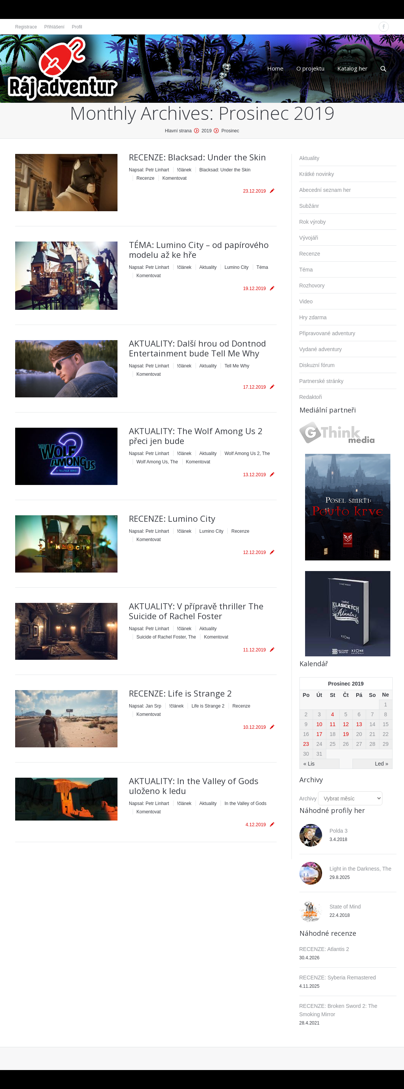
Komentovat (174, 178)
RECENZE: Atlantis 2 (324, 949)
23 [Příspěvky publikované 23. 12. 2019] (306, 744)
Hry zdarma (313, 317)
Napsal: (149, 170)
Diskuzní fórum (317, 365)
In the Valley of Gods (245, 803)
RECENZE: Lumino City (172, 518)
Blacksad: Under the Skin (225, 170)
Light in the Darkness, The (360, 869)
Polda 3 (339, 831)
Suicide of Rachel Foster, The (166, 637)
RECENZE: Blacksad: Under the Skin (197, 157)
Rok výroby (312, 222)
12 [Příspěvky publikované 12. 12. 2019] (346, 724)
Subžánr (309, 206)
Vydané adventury (320, 349)
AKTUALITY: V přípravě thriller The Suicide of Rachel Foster (196, 610)
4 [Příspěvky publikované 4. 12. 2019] (332, 714)
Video (306, 301)
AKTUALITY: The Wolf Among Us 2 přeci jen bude (196, 435)
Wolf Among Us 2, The (247, 453)
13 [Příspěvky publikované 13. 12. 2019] (359, 724)
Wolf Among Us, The (157, 461)
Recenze (145, 178)
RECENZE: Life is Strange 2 (180, 693)
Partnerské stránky (321, 381)
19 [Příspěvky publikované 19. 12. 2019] (346, 734)
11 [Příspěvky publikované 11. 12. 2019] (333, 724)
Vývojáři (308, 238)
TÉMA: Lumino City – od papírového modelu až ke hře (199, 249)
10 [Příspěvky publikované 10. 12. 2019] (319, 724)
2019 (207, 130)
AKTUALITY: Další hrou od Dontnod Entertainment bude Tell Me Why (197, 348)
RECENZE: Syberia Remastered (337, 977)
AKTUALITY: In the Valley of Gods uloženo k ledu (193, 785)
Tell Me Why (236, 366)
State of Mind (345, 907)
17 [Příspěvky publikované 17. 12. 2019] (319, 734)
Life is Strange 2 (207, 706)
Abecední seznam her (325, 190)
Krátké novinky (316, 174)
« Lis (309, 764)
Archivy (308, 799)
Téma (262, 267)
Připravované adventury (327, 333)
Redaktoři (310, 397)
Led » (381, 764)
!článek (184, 170)
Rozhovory (312, 285)
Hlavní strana (178, 130)
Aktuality (207, 267)
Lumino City (236, 267)
